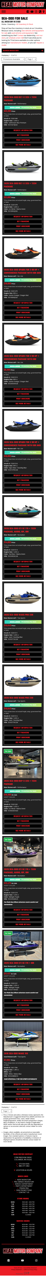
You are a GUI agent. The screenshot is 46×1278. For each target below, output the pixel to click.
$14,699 (7, 542)
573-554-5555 (24, 1164)
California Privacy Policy (30, 1270)
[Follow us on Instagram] (36, 1260)
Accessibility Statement (30, 1268)
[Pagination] (31, 59)
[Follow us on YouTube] (23, 1260)
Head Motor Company (23, 1154)
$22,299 (7, 111)
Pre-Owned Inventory (23, 1182)
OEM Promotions (23, 1190)
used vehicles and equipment (22, 33)
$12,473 (7, 883)
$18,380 (7, 795)
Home (4, 24)
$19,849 (7, 625)
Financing (23, 1188)
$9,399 (7, 370)
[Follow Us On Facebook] (27, 11)
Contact (20, 35)
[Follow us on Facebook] (9, 1260)
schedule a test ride (16, 38)
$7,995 (7, 1060)
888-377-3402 (24, 1166)
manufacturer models (18, 43)
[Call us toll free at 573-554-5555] (39, 11)
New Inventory (23, 1180)
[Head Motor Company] (23, 4)
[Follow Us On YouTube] (31, 11)
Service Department (23, 1184)
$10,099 (7, 283)
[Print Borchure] (23, 140)
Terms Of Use (18, 1268)
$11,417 (7, 974)
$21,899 (7, 197)
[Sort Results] (13, 59)
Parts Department (23, 1186)
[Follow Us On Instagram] (35, 11)
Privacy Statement (16, 1270)
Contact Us (23, 1192)
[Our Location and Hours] (42, 11)
